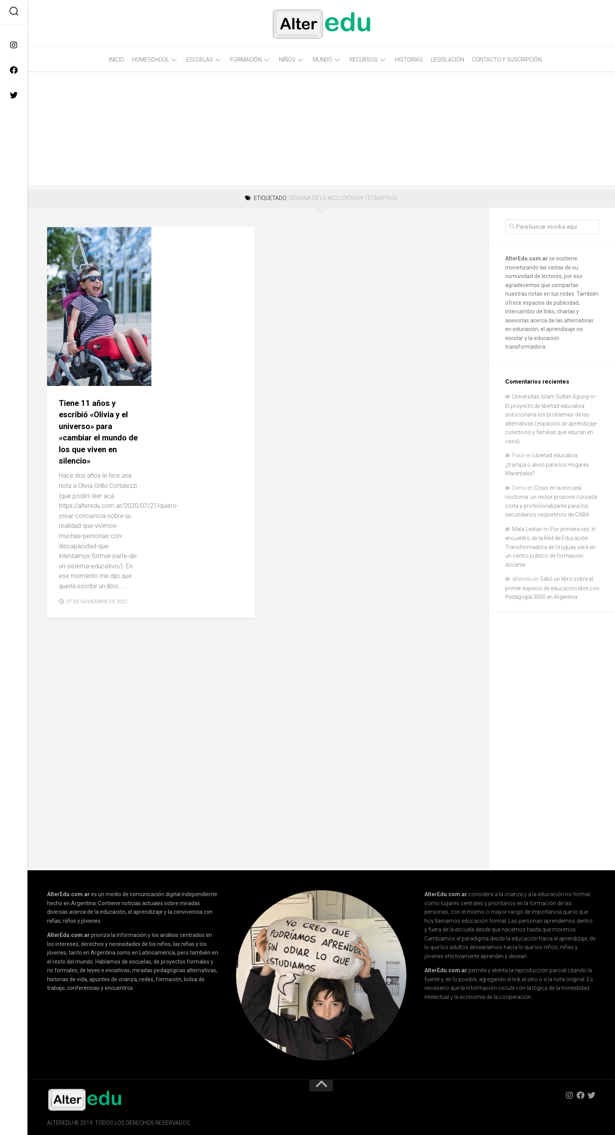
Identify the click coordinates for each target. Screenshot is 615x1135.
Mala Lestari (527, 529)
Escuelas (199, 59)
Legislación (447, 59)
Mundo (322, 59)
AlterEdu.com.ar (526, 258)
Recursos (363, 59)
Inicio (116, 59)
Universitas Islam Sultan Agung (550, 396)
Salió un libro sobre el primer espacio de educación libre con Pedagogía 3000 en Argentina (552, 588)
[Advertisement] (321, 130)
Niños (287, 59)
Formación (246, 59)
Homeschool (150, 59)
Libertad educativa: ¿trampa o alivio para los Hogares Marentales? (547, 464)
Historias (409, 59)
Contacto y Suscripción (507, 59)
